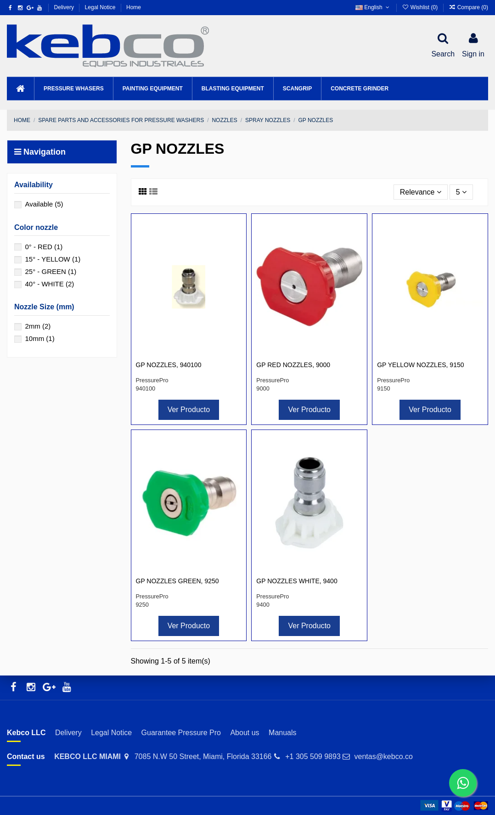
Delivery (65, 7)
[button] (73, 88)
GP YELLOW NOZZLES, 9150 (420, 364)
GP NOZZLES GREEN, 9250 (177, 581)
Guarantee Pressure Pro (181, 733)
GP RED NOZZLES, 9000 (293, 364)
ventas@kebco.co (383, 756)
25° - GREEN (50, 271)
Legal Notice (101, 7)
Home (133, 7)
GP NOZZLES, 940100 (169, 364)
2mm (38, 326)
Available (44, 204)
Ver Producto (189, 409)
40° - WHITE (49, 284)
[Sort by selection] (421, 191)
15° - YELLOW (52, 259)
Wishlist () (420, 7)
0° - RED (43, 247)
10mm (39, 338)
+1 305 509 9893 (313, 756)
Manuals (282, 733)
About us (244, 733)
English (373, 7)
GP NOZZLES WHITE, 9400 (296, 581)
